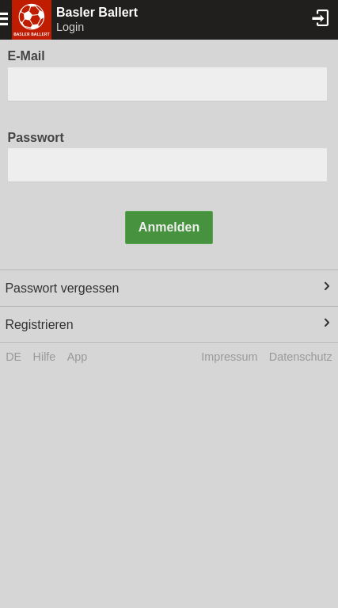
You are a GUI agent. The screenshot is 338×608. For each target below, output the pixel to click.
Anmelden (169, 227)
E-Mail (26, 56)
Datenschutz (300, 356)
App (77, 356)
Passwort (36, 137)
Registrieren (39, 324)
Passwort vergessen (62, 288)
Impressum (229, 356)
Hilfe (44, 356)
